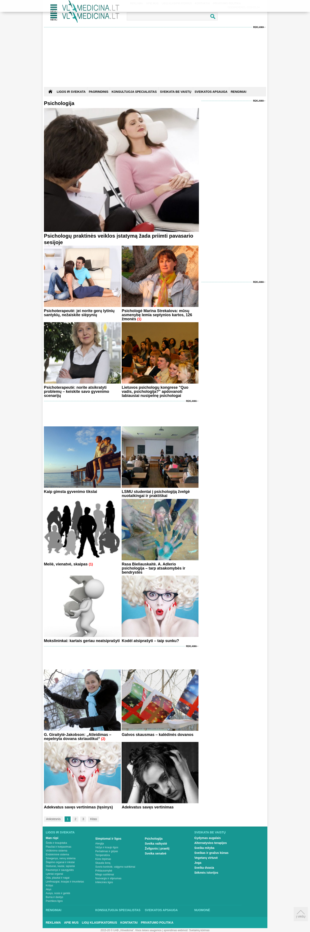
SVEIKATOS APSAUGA (211, 91)
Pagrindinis (98, 91)
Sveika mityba (204, 848)
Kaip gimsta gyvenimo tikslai (70, 491)
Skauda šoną (102, 862)
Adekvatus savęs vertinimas (148, 807)
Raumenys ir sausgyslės (60, 870)
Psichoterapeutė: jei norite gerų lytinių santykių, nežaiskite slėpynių (79, 313)
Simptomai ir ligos (108, 838)
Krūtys (49, 885)
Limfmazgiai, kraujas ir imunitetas (65, 881)
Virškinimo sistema (56, 850)
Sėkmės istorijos (206, 872)
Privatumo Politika (157, 922)
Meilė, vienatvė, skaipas (66, 564)
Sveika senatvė (155, 853)
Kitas (93, 819)
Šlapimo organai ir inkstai (60, 862)
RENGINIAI (238, 91)
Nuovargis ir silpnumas (108, 878)
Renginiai (53, 910)
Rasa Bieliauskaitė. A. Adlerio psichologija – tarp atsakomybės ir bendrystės (153, 568)
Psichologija (154, 838)
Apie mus (71, 922)
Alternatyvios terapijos (210, 843)
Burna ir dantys (54, 897)
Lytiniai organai (54, 873)
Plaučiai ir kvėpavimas (58, 846)
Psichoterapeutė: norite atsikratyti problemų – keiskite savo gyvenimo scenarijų (76, 391)
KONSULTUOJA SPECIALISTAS (134, 91)
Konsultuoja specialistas (118, 910)
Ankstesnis (53, 819)
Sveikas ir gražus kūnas (211, 853)
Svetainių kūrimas (199, 930)
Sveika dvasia (204, 867)
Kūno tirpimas (103, 859)
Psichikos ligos (54, 901)
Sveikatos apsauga (161, 910)
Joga (198, 862)
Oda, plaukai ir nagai (58, 877)
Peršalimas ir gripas (106, 851)
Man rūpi (52, 838)
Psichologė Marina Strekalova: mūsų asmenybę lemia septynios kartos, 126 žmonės (157, 315)
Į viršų (300, 914)
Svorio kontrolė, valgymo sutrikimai (115, 866)
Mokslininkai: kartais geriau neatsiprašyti (82, 641)
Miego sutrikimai (104, 874)
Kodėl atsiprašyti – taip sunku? (150, 641)
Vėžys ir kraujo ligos (106, 847)
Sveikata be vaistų (210, 832)
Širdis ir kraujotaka (56, 842)
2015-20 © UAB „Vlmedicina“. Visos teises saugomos (131, 930)
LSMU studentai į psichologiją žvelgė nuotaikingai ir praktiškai (156, 493)
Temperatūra (102, 855)
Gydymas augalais (207, 838)
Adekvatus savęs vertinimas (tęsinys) (78, 807)
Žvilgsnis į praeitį (157, 848)
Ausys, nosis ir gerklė (58, 893)
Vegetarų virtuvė (206, 857)
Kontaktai (129, 922)
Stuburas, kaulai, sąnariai (60, 866)
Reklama (258, 27)
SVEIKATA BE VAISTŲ (175, 91)
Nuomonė (202, 910)
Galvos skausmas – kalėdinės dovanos (157, 734)
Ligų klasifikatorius (99, 922)
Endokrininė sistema (57, 854)
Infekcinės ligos (104, 882)
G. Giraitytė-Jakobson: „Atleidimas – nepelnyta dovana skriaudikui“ (77, 736)
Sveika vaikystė (156, 843)
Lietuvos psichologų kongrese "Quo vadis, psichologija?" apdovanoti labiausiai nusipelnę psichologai (155, 391)
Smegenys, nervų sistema (61, 858)
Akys (48, 889)
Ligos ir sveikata (71, 91)
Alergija (99, 843)
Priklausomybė (103, 870)
